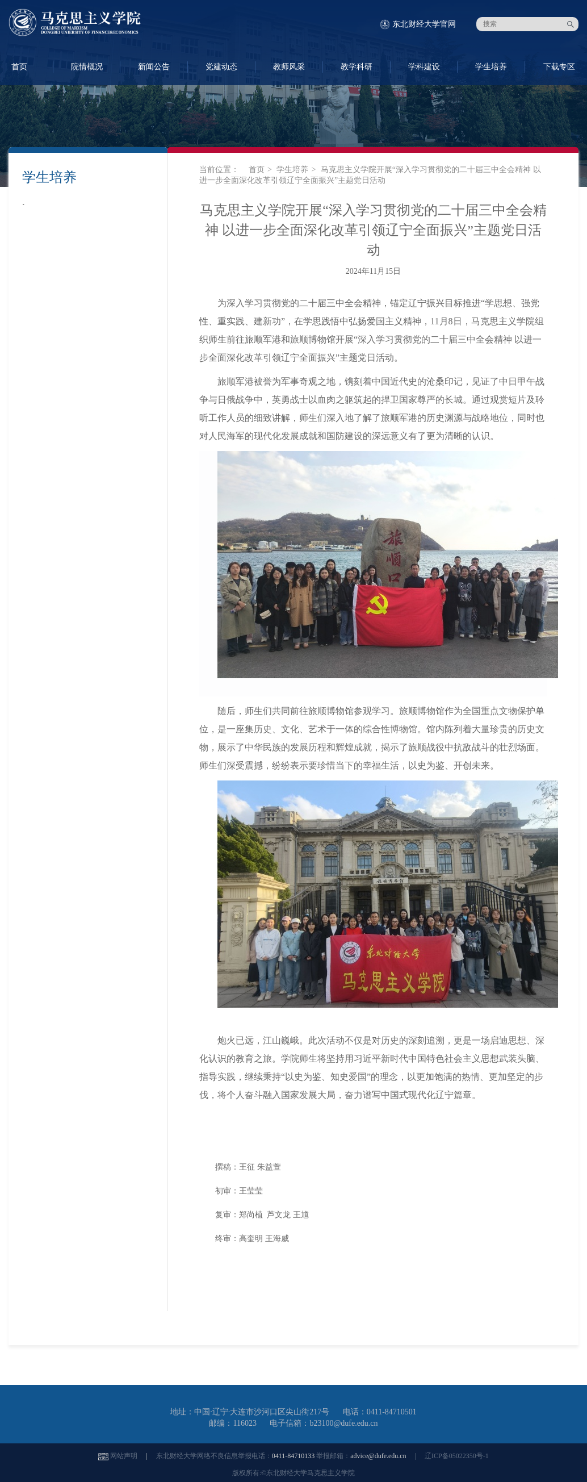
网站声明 (123, 1456)
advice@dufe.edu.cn (378, 1456)
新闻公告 (154, 66)
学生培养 (491, 66)
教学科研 (356, 66)
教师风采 (289, 66)
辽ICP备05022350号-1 (457, 1456)
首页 (257, 169)
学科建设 (424, 66)
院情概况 (87, 66)
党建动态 (221, 66)
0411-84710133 (293, 1456)
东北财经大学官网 (424, 24)
